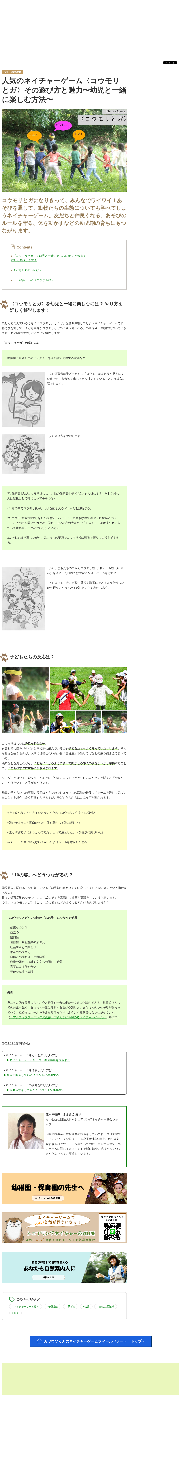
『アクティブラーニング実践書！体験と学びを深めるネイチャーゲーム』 (58, 1017)
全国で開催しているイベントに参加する (33, 1074)
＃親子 (15, 1312)
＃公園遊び (52, 1305)
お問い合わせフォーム (160, 1456)
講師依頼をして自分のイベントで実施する (37, 1089)
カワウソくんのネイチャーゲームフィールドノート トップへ (95, 1341)
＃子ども (70, 1305)
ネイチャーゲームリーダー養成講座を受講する (40, 1060)
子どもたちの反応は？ (27, 270)
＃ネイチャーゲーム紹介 (25, 1305)
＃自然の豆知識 (105, 1305)
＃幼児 (86, 1305)
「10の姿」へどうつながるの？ (33, 279)
